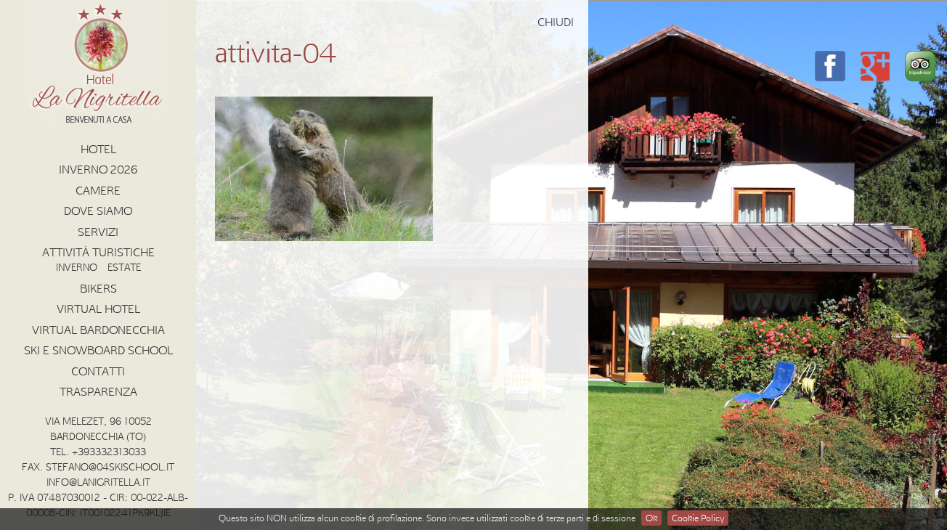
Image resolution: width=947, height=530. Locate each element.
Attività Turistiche (98, 252)
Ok (651, 517)
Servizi (98, 231)
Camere (98, 190)
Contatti (98, 371)
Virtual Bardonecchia (98, 329)
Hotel (98, 149)
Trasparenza (98, 391)
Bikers (98, 288)
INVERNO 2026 (98, 169)
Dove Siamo (98, 210)
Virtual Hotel (98, 308)
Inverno (76, 267)
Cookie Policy (698, 517)
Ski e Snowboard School (98, 350)
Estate (124, 267)
